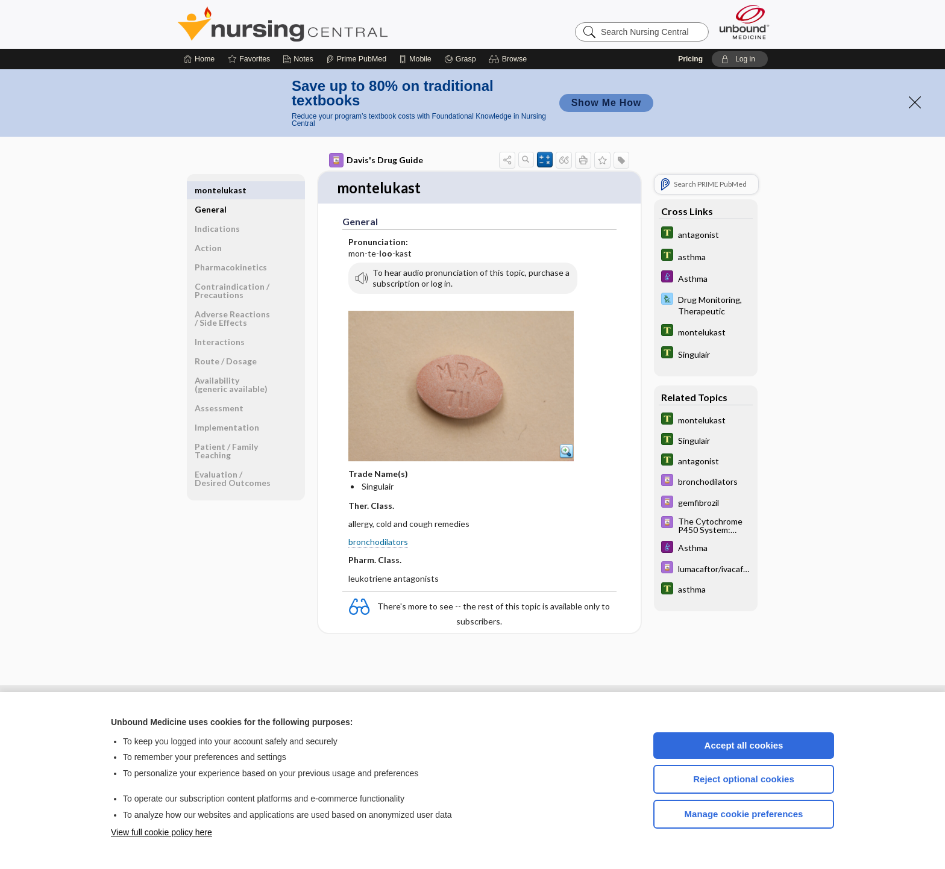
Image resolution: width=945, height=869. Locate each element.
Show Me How (606, 103)
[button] (509, 59)
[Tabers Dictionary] (706, 234)
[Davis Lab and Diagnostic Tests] (706, 304)
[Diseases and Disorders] (706, 278)
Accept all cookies (744, 745)
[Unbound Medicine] (744, 22)
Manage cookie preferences (744, 814)
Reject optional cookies (743, 779)
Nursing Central (328, 24)
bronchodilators (378, 542)
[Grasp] (460, 59)
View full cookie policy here (161, 832)
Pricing (690, 59)
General (211, 190)
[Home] (199, 59)
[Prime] (356, 59)
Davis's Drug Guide (376, 160)
